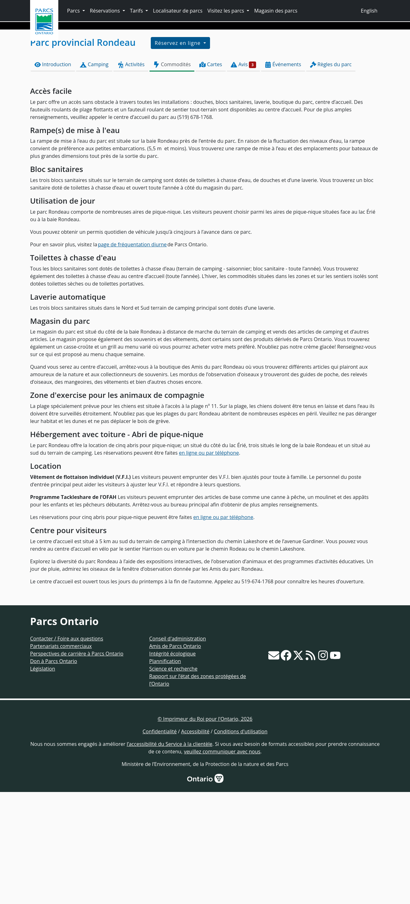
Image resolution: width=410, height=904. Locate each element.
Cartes (210, 176)
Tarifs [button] (137, 10)
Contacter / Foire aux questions (66, 750)
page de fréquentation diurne (132, 356)
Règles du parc (331, 176)
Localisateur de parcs (177, 10)
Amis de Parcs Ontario (175, 758)
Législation (42, 780)
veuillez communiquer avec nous (222, 863)
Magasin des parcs (275, 10)
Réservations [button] (105, 10)
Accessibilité (195, 843)
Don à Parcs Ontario (53, 773)
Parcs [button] (74, 10)
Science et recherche (173, 780)
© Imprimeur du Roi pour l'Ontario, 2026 (205, 830)
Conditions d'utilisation (240, 843)
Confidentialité (160, 843)
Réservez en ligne (178, 155)
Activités (131, 176)
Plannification (165, 773)
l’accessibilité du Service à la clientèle (169, 856)
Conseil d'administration (177, 750)
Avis (243, 176)
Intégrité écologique (172, 765)
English (369, 10)
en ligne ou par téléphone (209, 564)
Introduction (52, 176)
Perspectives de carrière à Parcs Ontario (77, 765)
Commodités (172, 176)
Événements (283, 176)
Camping (94, 176)
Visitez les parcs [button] (226, 10)
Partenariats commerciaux (61, 758)
